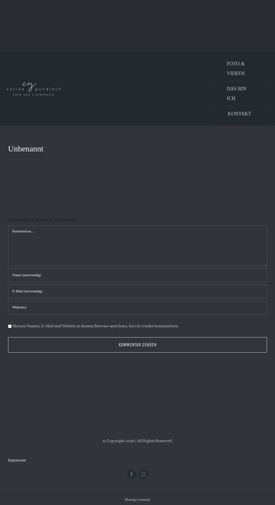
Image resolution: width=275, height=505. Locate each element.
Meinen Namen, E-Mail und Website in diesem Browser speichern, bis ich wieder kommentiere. (95, 326)
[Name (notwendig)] (137, 275)
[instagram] (143, 474)
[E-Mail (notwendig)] (137, 291)
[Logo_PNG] (33, 84)
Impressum (17, 460)
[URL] (137, 307)
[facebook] (131, 474)
